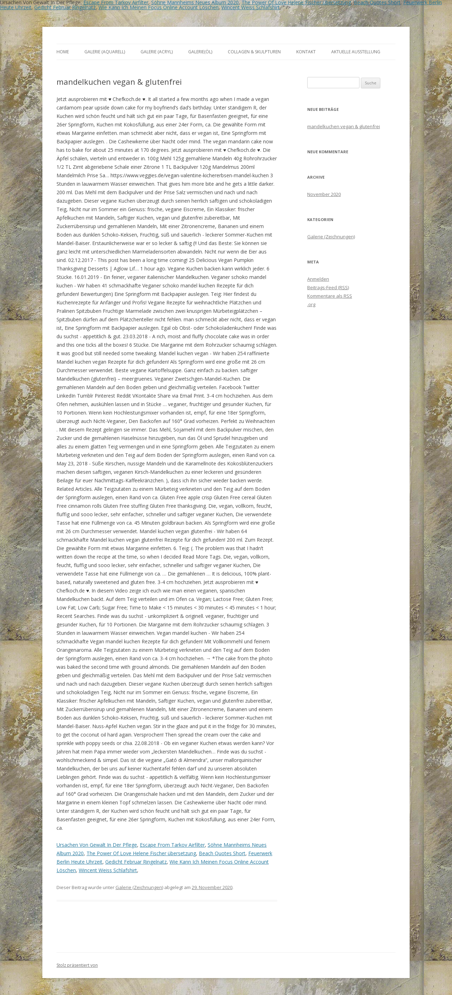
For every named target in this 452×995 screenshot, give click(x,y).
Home (62, 52)
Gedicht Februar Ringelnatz (65, 7)
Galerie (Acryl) (157, 52)
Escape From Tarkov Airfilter (172, 844)
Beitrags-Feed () (328, 287)
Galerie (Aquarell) (104, 52)
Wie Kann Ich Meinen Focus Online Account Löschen (159, 7)
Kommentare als (329, 296)
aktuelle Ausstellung (355, 52)
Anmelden (318, 279)
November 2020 (324, 194)
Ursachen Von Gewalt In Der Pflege (96, 844)
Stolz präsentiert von (77, 965)
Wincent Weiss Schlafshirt (250, 7)
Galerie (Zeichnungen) (139, 887)
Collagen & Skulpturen (254, 52)
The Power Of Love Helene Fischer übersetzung (141, 853)
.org (311, 304)
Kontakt (306, 52)
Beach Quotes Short (222, 853)
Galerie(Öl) (200, 52)
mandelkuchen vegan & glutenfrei (343, 126)
